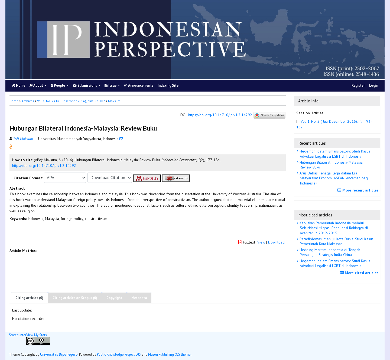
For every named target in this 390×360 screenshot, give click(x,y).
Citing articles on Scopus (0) (75, 298)
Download (276, 242)
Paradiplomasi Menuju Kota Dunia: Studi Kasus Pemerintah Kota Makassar (335, 241)
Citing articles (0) (29, 298)
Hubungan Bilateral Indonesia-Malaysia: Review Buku (330, 165)
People (58, 85)
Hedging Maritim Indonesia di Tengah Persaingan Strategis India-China (329, 252)
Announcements (138, 85)
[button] (10, 146)
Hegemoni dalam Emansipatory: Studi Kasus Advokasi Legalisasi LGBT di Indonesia (334, 153)
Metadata (139, 298)
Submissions (85, 85)
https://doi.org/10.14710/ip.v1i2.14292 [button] (44, 165)
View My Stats (36, 335)
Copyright (114, 298)
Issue (111, 85)
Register (358, 85)
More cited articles (360, 272)
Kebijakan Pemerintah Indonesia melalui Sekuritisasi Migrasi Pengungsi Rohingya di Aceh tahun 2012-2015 (333, 227)
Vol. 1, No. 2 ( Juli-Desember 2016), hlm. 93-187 (71, 101)
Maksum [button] (114, 101)
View (261, 242)
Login (373, 85)
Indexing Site (168, 85)
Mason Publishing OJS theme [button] (169, 354)
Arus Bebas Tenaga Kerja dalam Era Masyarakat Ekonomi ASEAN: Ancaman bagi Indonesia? (333, 178)
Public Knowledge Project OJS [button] (119, 354)
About (37, 85)
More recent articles (359, 190)
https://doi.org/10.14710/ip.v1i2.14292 (220, 114)
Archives (28, 101)
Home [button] (13, 101)
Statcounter (17, 335)
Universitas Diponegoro (59, 354)
